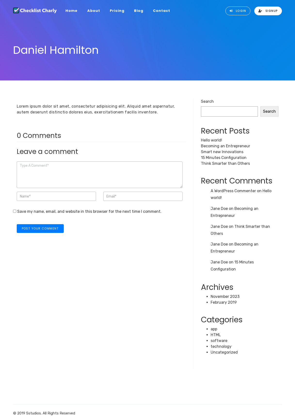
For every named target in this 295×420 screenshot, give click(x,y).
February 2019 (224, 302)
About (93, 10)
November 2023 (225, 296)
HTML (216, 335)
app (214, 329)
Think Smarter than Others (225, 163)
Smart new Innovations (222, 152)
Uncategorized (224, 352)
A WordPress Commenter (233, 191)
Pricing (117, 10)
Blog (138, 10)
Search (207, 101)
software (219, 340)
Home (71, 10)
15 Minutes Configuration (224, 157)
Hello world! (211, 140)
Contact (161, 10)
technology (221, 346)
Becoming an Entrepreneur (225, 146)
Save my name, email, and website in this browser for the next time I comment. (89, 211)
